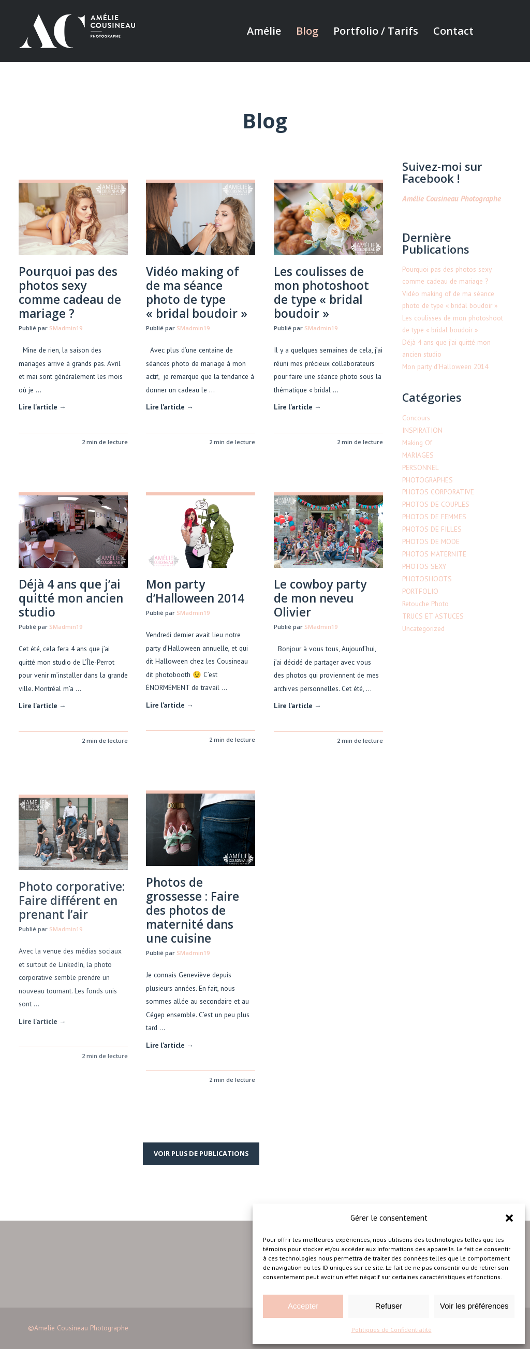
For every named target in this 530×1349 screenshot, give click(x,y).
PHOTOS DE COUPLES (435, 504)
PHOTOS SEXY (424, 566)
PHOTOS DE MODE (431, 541)
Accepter (303, 1305)
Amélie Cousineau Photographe (451, 198)
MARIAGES (418, 455)
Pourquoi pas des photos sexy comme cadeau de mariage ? (70, 292)
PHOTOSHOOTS (427, 578)
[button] (509, 1218)
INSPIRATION (422, 430)
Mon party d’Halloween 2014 (195, 592)
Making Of (417, 442)
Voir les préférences (474, 1305)
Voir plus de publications (201, 1153)
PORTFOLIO (420, 591)
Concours (416, 417)
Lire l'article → (42, 407)
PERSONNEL (420, 467)
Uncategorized (423, 628)
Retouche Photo (425, 603)
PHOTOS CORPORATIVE (438, 491)
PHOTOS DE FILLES (432, 529)
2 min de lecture (105, 442)
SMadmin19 (65, 328)
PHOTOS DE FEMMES (434, 516)
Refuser (389, 1305)
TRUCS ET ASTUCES (433, 616)
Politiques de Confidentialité (391, 1329)
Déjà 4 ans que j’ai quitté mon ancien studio (71, 598)
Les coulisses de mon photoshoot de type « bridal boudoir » (321, 292)
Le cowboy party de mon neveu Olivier (320, 604)
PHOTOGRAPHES (427, 480)
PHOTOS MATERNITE (434, 554)
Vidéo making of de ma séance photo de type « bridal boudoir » (196, 292)
